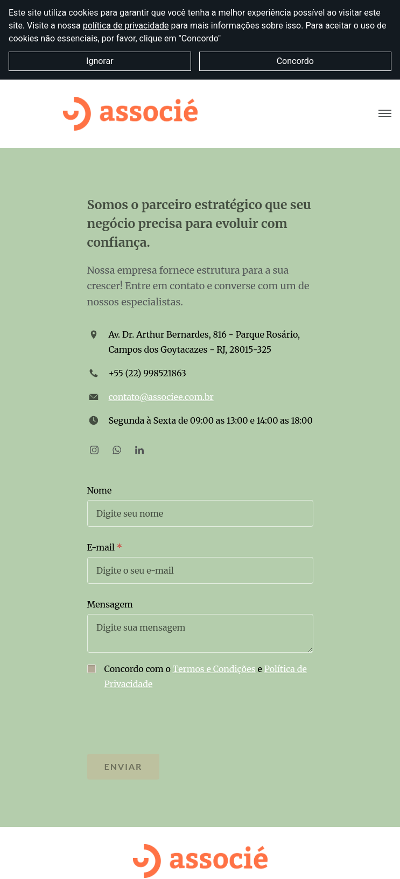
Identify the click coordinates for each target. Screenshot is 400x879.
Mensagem (110, 604)
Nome (99, 490)
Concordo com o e (205, 676)
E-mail (101, 547)
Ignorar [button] (100, 61)
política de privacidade (126, 25)
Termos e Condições (214, 668)
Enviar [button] (123, 766)
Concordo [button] (295, 61)
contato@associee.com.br (161, 396)
